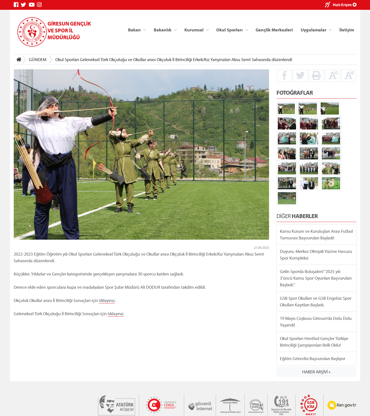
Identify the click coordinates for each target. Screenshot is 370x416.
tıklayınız (107, 300)
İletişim (346, 29)
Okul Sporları (229, 29)
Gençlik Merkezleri (274, 29)
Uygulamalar (313, 29)
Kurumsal (193, 29)
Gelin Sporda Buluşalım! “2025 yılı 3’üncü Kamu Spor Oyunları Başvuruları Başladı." (316, 278)
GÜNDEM (37, 59)
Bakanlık (162, 29)
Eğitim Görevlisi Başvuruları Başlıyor (312, 358)
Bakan (134, 29)
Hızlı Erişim (345, 4)
